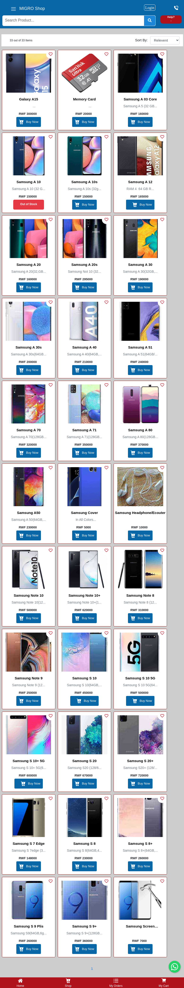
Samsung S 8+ (140, 843)
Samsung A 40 (84, 347)
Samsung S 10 (84, 678)
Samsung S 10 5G (140, 678)
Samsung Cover (84, 513)
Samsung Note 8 (140, 595)
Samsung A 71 (84, 430)
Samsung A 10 (29, 182)
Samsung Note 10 (29, 595)
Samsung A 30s (29, 347)
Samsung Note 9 (29, 678)
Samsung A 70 (29, 430)
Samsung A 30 (140, 265)
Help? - (171, 19)
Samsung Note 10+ (85, 595)
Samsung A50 (28, 513)
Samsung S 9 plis (28, 926)
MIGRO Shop (32, 8)
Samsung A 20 (29, 265)
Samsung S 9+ (84, 926)
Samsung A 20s (84, 265)
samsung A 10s (84, 182)
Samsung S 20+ (140, 761)
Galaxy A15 (28, 99)
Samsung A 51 (140, 347)
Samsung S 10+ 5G (28, 761)
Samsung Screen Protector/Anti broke (140, 927)
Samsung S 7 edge (28, 843)
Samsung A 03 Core (140, 99)
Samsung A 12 (140, 182)
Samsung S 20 (84, 761)
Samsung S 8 (84, 843)
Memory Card (84, 99)
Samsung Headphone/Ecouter (140, 513)
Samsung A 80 (140, 430)
